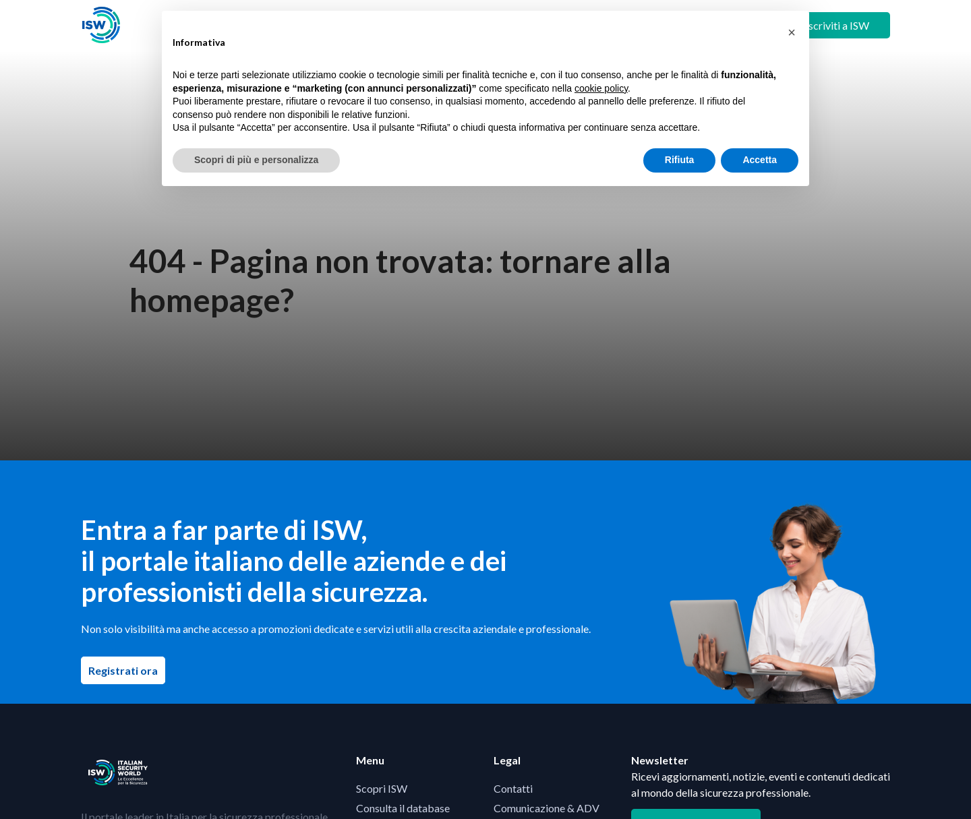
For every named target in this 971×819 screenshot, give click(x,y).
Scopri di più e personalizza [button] (256, 159)
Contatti (513, 788)
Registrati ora (126, 670)
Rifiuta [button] (680, 159)
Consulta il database (403, 807)
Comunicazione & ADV (546, 807)
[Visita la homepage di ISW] (101, 25)
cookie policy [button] (601, 88)
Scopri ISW (381, 788)
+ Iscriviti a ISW (832, 25)
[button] (791, 32)
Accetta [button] (759, 159)
